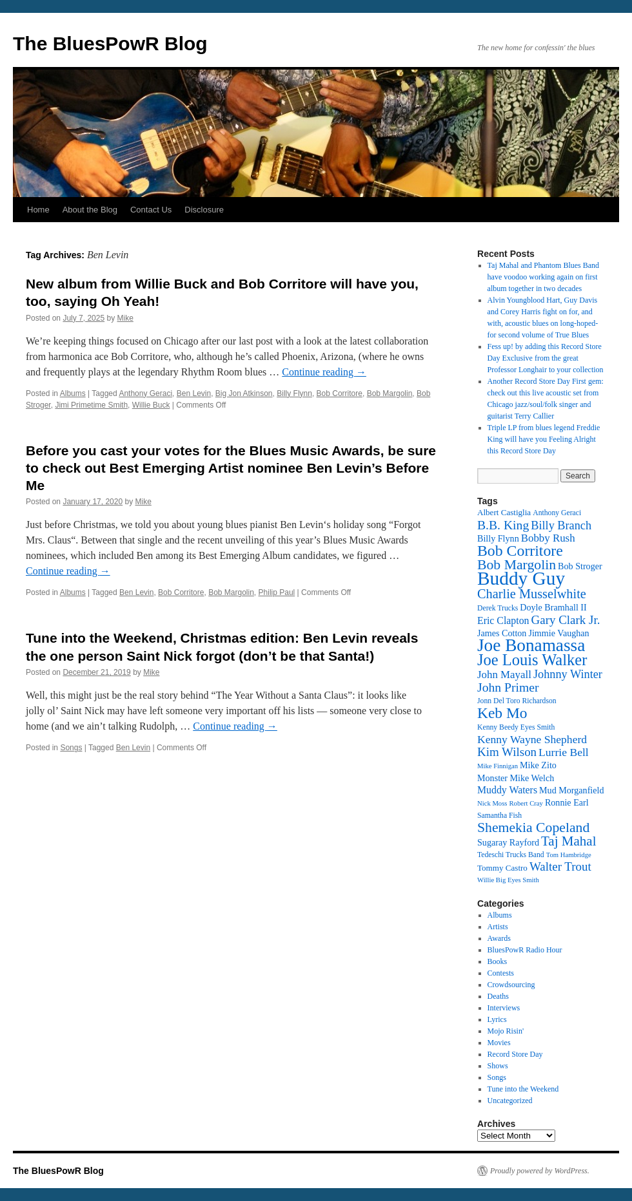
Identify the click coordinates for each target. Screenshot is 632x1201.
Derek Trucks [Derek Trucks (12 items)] (497, 608)
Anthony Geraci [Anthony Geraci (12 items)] (557, 513)
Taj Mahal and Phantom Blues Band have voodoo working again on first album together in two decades (543, 277)
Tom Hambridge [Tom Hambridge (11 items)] (568, 854)
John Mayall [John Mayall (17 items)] (504, 674)
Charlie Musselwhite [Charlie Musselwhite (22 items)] (531, 594)
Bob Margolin (390, 393)
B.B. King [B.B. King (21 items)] (503, 525)
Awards (499, 938)
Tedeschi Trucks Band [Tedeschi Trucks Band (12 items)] (510, 855)
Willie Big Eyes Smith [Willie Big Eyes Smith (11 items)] (508, 880)
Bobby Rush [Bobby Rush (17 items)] (548, 538)
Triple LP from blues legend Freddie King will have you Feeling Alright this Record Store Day (544, 439)
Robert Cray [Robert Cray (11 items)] (525, 803)
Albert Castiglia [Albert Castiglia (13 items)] (504, 512)
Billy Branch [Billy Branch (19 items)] (561, 525)
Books (498, 961)
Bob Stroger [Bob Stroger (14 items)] (580, 566)
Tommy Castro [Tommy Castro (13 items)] (502, 868)
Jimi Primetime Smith (91, 405)
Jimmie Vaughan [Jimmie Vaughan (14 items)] (558, 633)
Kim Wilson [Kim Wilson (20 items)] (507, 752)
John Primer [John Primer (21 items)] (507, 687)
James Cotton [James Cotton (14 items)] (501, 633)
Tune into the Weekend (523, 1088)
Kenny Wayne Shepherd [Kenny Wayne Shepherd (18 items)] (532, 739)
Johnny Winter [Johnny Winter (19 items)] (567, 674)
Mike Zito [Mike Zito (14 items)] (538, 765)
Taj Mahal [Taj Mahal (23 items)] (568, 841)
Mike (125, 318)
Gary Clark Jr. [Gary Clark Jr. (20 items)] (565, 620)
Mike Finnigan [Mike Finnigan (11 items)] (497, 766)
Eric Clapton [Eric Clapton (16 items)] (503, 620)
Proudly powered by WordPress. (539, 1170)
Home (38, 209)
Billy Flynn (294, 393)
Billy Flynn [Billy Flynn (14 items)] (498, 538)
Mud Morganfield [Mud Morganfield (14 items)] (571, 790)
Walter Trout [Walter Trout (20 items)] (560, 866)
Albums (73, 393)
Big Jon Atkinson (244, 393)
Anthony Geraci (145, 393)
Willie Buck (151, 405)
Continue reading (324, 371)
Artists (498, 926)
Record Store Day (515, 1054)
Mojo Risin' (506, 1031)
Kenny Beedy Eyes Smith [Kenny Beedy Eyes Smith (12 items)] (516, 727)
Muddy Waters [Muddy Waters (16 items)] (507, 789)
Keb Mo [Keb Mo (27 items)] (502, 713)
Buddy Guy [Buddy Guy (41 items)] (521, 578)
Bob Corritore (339, 393)
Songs (71, 747)
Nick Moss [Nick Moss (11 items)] (492, 803)
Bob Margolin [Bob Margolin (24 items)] (516, 564)
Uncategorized (510, 1100)
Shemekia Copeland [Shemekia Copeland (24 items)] (533, 827)
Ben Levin (194, 393)
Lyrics (497, 1019)
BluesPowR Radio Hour (525, 949)
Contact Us (151, 209)
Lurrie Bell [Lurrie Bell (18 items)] (563, 752)
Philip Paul (277, 592)
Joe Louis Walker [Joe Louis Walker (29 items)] (532, 659)
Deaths (498, 996)
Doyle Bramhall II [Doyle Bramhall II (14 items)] (553, 607)
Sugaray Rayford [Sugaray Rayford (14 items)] (508, 842)
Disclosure (204, 209)
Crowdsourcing (511, 984)
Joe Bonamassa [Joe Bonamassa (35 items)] (531, 645)
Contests (501, 973)
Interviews (504, 1007)
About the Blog (90, 209)
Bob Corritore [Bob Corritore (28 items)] (520, 550)
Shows (498, 1065)
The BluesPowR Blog (110, 43)
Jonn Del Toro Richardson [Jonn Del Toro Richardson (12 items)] (517, 701)
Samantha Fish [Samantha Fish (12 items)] (499, 815)
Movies (499, 1042)
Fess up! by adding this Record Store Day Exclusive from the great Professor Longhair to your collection (546, 358)
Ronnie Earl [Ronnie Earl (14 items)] (567, 802)
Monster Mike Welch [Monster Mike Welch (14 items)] (515, 778)
